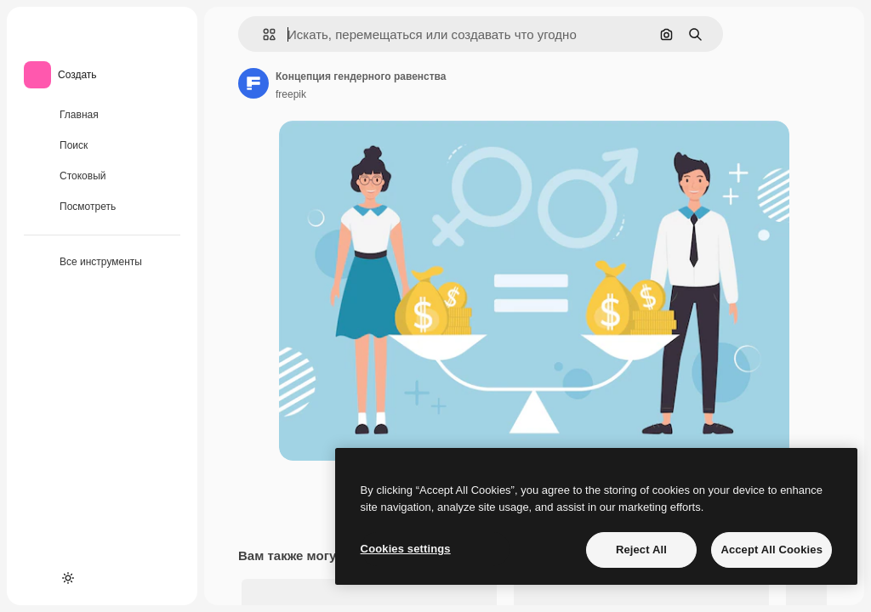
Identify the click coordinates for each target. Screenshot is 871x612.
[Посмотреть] (102, 207)
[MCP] (98, 578)
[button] (262, 34)
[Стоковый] (102, 176)
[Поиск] (102, 146)
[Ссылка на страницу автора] (253, 83)
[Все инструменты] (102, 262)
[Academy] (37, 578)
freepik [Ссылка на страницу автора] (291, 94)
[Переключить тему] (68, 578)
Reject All (641, 549)
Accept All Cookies (771, 549)
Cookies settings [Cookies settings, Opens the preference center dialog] (406, 548)
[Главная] (102, 115)
